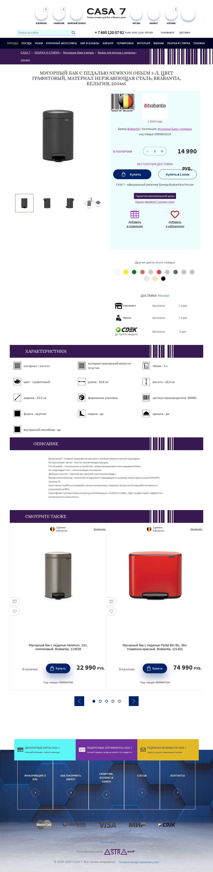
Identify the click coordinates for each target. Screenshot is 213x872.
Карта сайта (108, 842)
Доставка (184, 32)
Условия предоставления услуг (139, 862)
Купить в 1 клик (177, 174)
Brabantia (133, 129)
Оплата (149, 32)
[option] (24, 203)
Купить (135, 174)
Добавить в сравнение (135, 221)
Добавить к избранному (175, 221)
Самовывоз (167, 32)
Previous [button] (79, 701)
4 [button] (113, 701)
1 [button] (93, 701)
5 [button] (119, 701)
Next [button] (134, 701)
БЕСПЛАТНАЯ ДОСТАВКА (155, 164)
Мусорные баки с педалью (175, 129)
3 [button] (106, 701)
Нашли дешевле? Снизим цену (155, 202)
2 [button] (100, 701)
